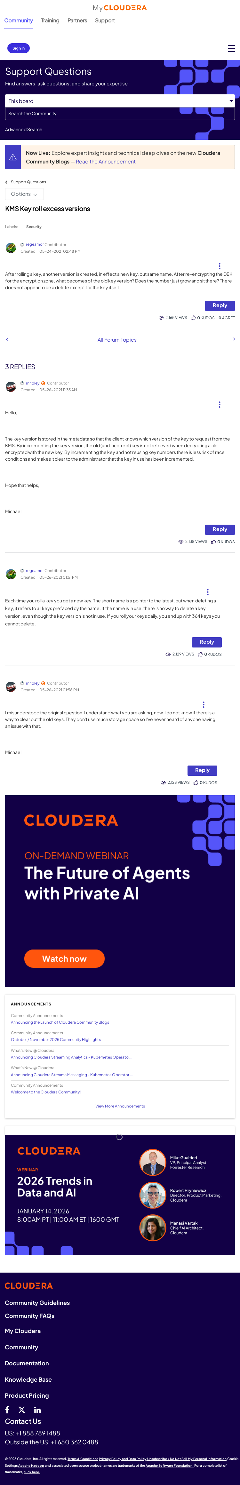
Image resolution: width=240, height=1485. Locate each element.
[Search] (120, 113)
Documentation (27, 1363)
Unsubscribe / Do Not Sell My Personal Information (187, 1459)
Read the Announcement (106, 161)
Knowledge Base (28, 1379)
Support (105, 20)
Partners (77, 20)
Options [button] (21, 193)
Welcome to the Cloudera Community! (46, 1092)
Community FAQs (29, 1315)
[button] (219, 263)
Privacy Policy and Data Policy (123, 1459)
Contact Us (23, 1421)
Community (18, 20)
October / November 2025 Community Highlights (56, 1039)
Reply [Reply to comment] (220, 529)
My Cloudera (23, 1330)
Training (50, 20)
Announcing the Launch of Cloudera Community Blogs (60, 1022)
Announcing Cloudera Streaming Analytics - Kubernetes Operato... (71, 1057)
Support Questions (28, 181)
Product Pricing (27, 1395)
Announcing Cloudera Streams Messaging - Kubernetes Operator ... (72, 1074)
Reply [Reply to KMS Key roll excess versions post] (220, 305)
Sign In (18, 48)
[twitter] (22, 1409)
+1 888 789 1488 (37, 1433)
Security (34, 226)
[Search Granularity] (120, 101)
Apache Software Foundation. (170, 1465)
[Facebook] (7, 1409)
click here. (32, 1472)
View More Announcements (120, 1106)
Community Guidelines (37, 1302)
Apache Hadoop (31, 1465)
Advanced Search (23, 129)
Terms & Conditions (83, 1459)
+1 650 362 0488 (74, 1442)
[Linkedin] (37, 1409)
